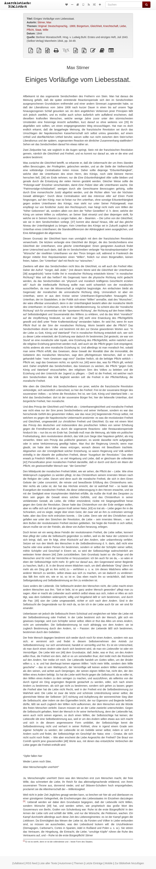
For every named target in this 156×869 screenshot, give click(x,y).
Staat (38, 29)
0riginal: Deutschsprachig (52, 26)
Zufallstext (18, 863)
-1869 (72, 26)
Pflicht (30, 29)
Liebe (123, 26)
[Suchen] (124, 4)
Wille (45, 29)
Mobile (109, 863)
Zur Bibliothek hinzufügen (129, 863)
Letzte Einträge (94, 863)
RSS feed (31, 863)
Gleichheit (96, 26)
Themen (78, 863)
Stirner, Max (44, 22)
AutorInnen (65, 863)
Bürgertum (83, 26)
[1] (24, 801)
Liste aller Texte (48, 863)
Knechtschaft (110, 26)
